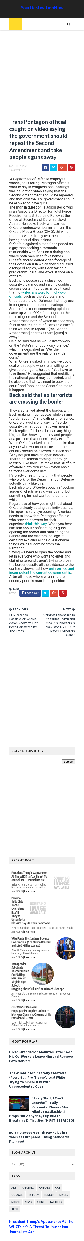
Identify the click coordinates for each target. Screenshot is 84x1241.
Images (62, 1180)
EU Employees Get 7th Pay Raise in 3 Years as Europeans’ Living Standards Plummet (39, 1122)
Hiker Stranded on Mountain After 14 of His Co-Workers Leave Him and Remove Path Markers (40, 1046)
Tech (14, 1194)
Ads (13, 1173)
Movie (15, 1187)
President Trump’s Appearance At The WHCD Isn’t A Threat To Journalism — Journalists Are (30, 869)
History (32, 1180)
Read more (29, 884)
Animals (43, 1173)
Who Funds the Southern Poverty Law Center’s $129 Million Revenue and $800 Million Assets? (32, 935)
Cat (57, 1173)
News (12, 586)
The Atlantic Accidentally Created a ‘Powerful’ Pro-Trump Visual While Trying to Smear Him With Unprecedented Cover (42, 1067)
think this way (35, 517)
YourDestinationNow (42, 7)
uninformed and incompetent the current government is (41, 564)
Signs (40, 1187)
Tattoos (55, 1187)
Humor (48, 1180)
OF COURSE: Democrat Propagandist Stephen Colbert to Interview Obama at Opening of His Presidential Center (32, 1004)
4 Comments (17, 170)
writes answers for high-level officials (42, 289)
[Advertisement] (42, 76)
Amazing (27, 1173)
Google (16, 1180)
